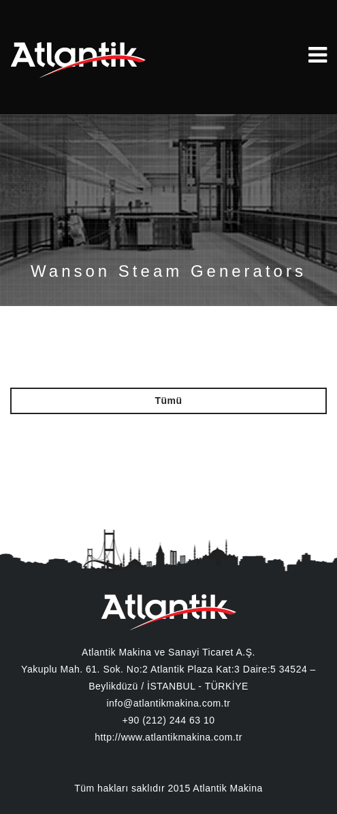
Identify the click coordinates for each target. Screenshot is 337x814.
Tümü (168, 400)
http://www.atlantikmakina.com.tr (168, 737)
